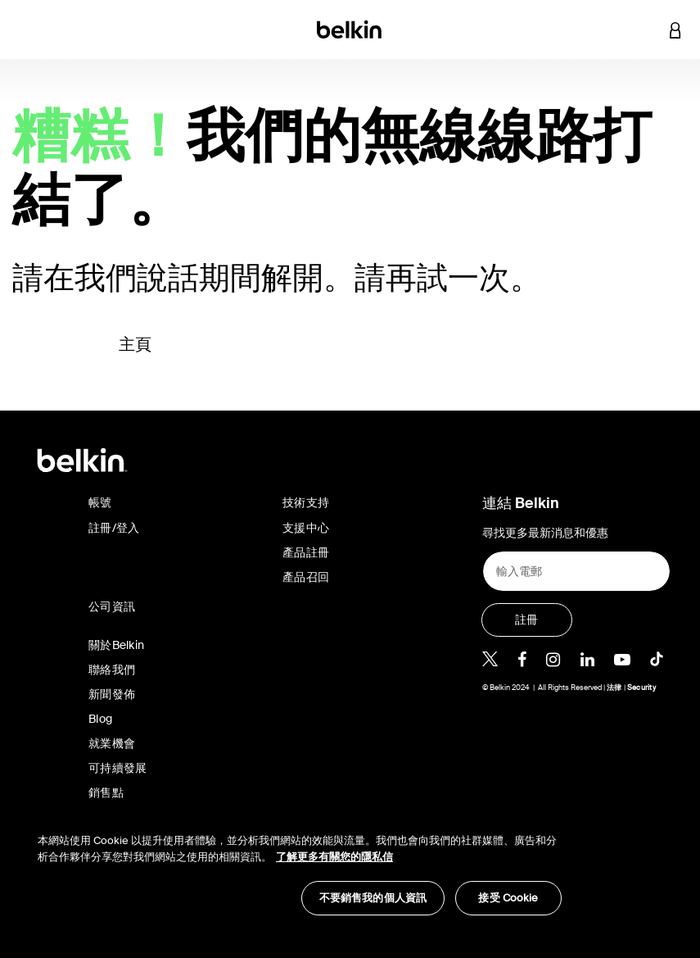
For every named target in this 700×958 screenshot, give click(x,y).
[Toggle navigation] (25, 29)
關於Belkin (116, 645)
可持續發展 (117, 767)
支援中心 (305, 527)
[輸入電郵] (576, 571)
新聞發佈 (111, 694)
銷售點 (106, 792)
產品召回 (305, 577)
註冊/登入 (113, 527)
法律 (615, 687)
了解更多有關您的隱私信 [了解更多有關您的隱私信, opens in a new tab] (334, 857)
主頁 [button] (135, 344)
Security (641, 687)
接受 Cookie (508, 898)
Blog (100, 718)
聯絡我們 (111, 669)
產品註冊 (305, 552)
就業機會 (111, 743)
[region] (299, 866)
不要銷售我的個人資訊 (373, 898)
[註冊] (526, 620)
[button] (644, 29)
